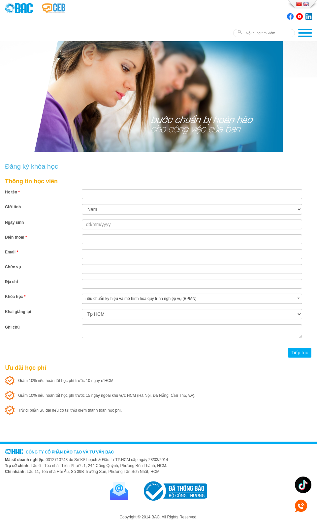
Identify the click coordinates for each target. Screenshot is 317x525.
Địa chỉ (11, 281)
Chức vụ (13, 267)
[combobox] (192, 299)
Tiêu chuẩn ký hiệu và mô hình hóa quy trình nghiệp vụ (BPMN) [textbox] (141, 298)
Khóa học (15, 296)
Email (11, 252)
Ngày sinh (14, 222)
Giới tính (13, 207)
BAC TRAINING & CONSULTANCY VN (21, 8)
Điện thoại (16, 237)
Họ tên (12, 192)
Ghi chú (12, 327)
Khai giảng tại (18, 311)
